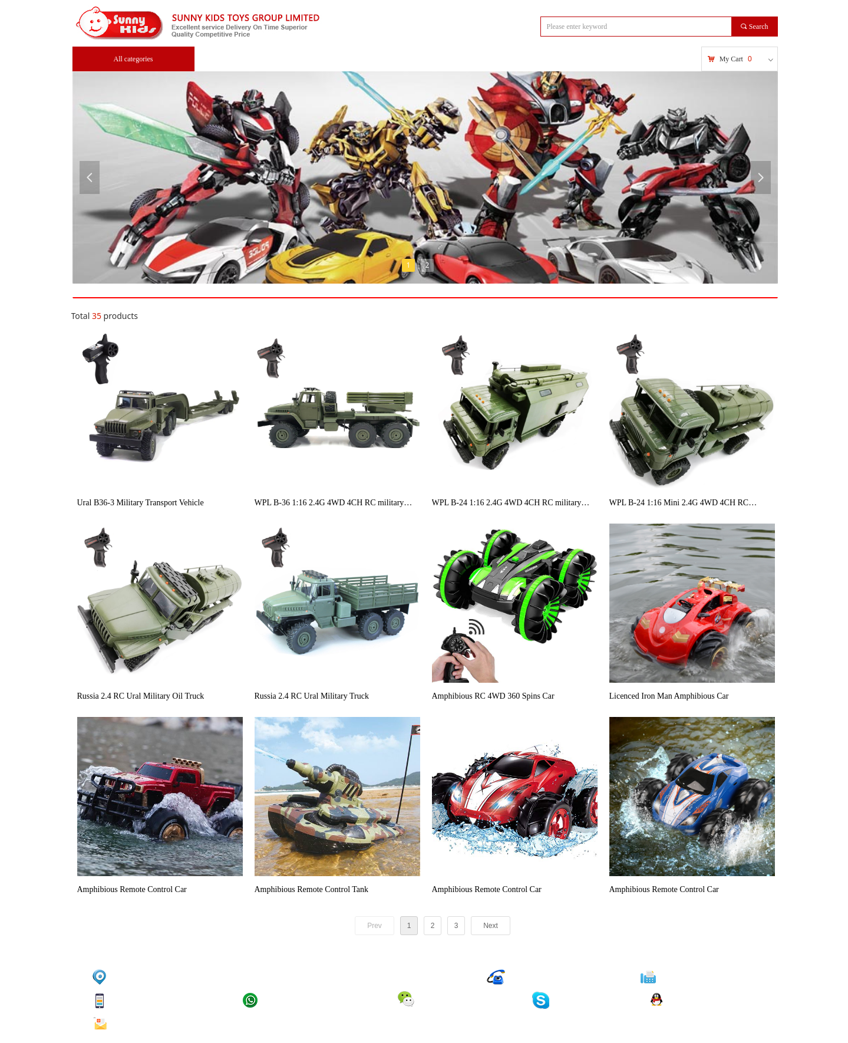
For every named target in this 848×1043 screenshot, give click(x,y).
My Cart (731, 59)
